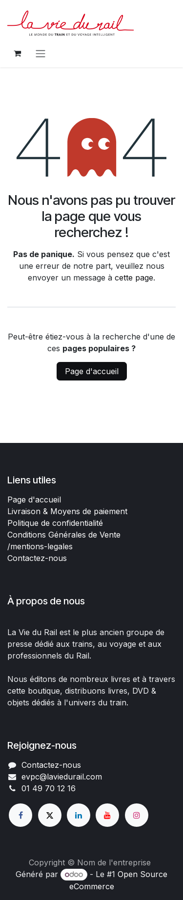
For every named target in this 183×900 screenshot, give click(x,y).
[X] (49, 815)
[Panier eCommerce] (17, 53)
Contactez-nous (37, 558)
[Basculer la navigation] (40, 53)
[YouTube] (107, 815)
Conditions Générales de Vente (64, 535)
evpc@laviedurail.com (61, 776)
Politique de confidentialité (55, 523)
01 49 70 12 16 (48, 788)
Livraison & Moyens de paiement (67, 511)
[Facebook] (20, 815)
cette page (134, 277)
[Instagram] (136, 815)
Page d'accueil (92, 371)
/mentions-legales (40, 546)
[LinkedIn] (78, 815)
